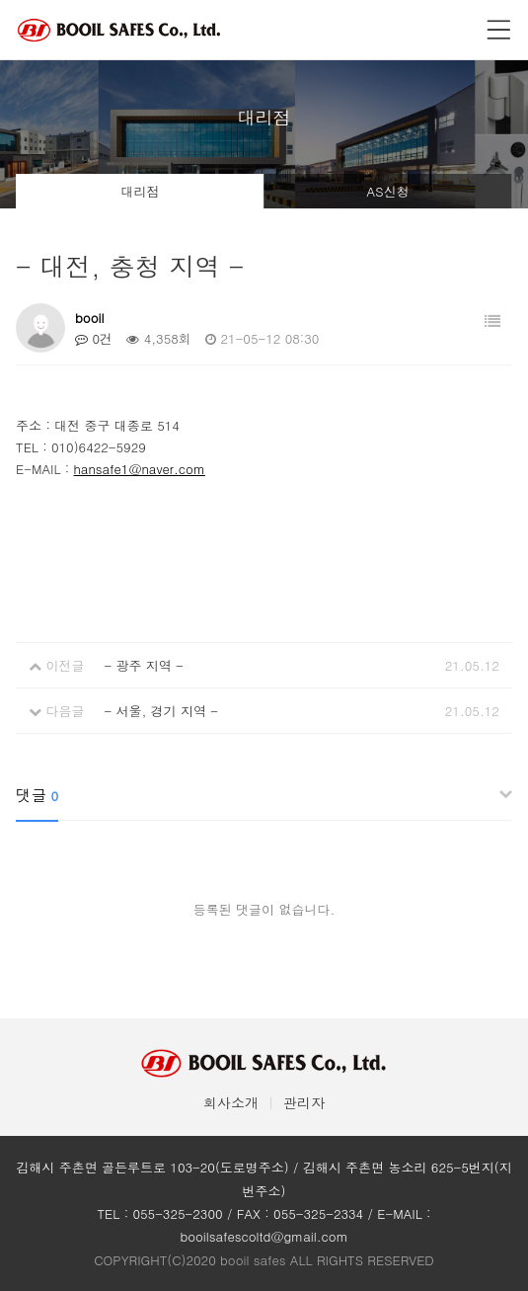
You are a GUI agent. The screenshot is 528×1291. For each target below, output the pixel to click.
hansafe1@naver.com (139, 468)
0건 (94, 338)
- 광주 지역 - (143, 665)
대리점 (140, 191)
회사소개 (231, 1102)
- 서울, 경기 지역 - (161, 710)
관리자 (304, 1102)
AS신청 (387, 191)
